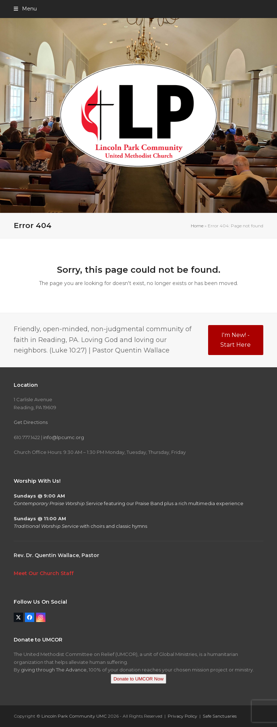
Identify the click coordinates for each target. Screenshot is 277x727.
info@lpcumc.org (63, 437)
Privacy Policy (182, 716)
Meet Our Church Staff (44, 573)
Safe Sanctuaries (220, 716)
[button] (25, 8)
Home (197, 225)
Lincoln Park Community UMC (74, 716)
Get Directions (31, 422)
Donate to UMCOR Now (139, 679)
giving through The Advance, (54, 670)
